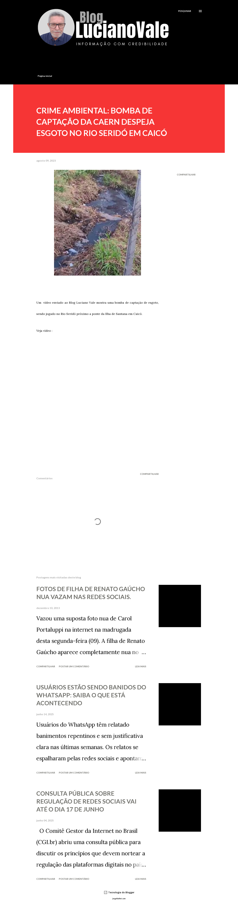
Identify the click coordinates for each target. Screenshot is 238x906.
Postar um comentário (74, 666)
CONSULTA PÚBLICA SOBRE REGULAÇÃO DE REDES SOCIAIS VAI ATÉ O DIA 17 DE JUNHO (86, 801)
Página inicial (45, 76)
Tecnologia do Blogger (119, 892)
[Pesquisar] (184, 11)
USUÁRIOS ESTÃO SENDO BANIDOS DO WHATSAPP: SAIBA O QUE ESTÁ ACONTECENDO (91, 695)
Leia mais (140, 666)
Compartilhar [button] (186, 174)
